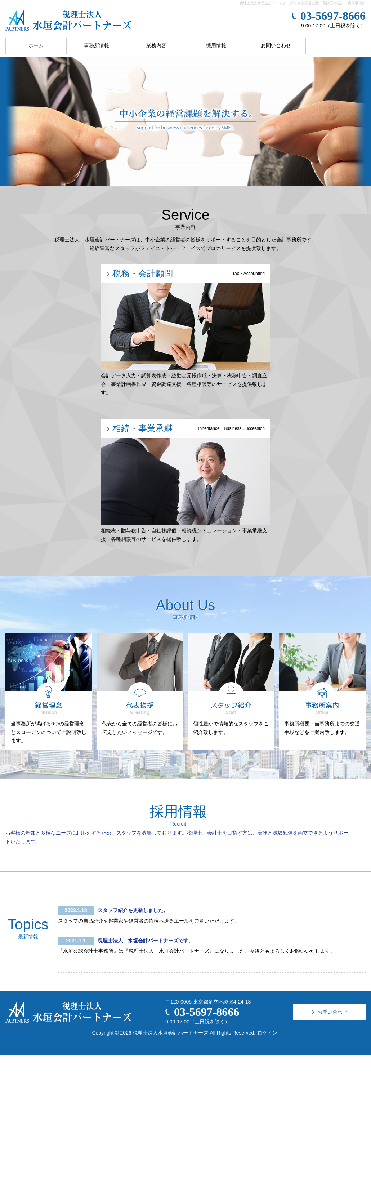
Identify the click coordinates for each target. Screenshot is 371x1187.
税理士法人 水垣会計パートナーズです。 (145, 940)
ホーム (36, 45)
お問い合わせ (276, 45)
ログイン (267, 1033)
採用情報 (216, 45)
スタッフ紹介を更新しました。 (133, 910)
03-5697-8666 (333, 16)
